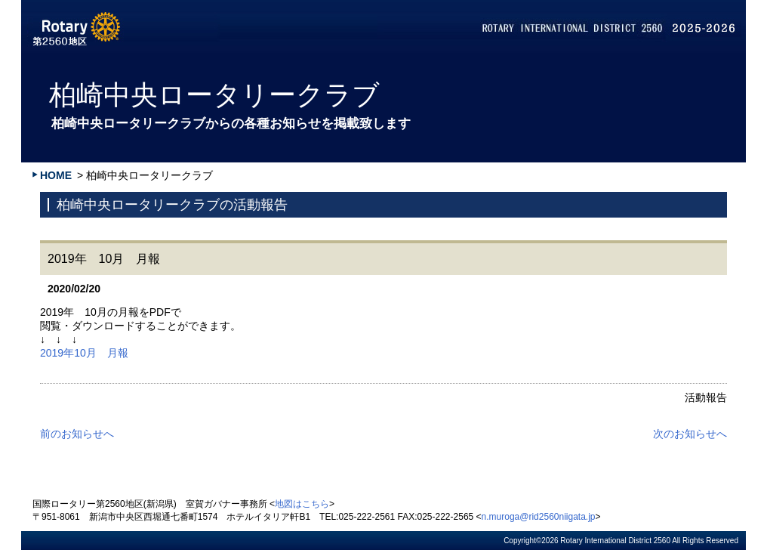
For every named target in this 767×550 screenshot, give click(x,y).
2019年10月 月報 (84, 353)
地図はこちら (302, 504)
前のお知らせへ (77, 434)
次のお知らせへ (690, 434)
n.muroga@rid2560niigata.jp (539, 516)
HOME (56, 175)
